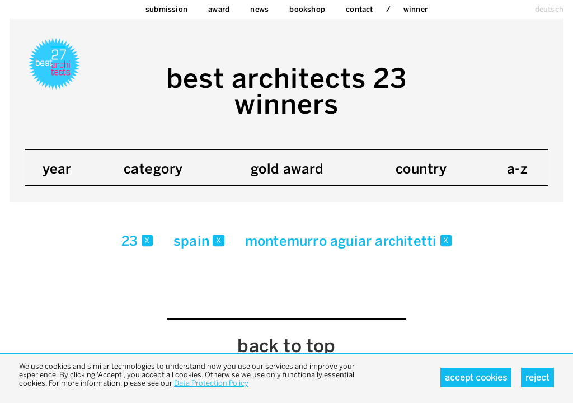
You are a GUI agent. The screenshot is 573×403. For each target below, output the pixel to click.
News (259, 9)
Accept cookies (476, 377)
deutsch (549, 9)
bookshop (307, 9)
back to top (286, 346)
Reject (537, 377)
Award (218, 9)
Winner (415, 9)
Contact (359, 9)
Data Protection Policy (211, 383)
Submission (166, 9)
